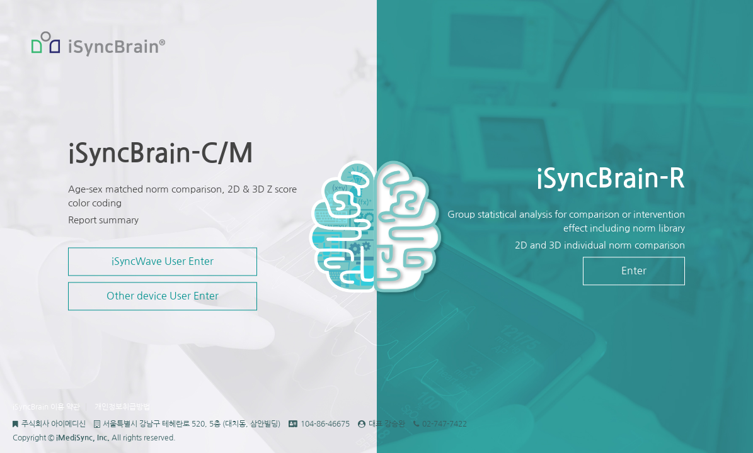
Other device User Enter (162, 296)
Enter (634, 271)
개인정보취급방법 (122, 407)
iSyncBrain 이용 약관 (46, 407)
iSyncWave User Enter (163, 262)
